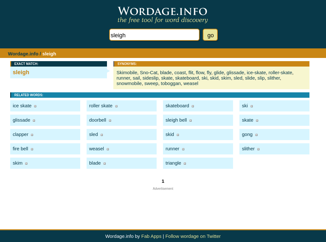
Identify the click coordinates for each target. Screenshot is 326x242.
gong (247, 134)
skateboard (187, 78)
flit (190, 72)
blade (166, 72)
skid (214, 78)
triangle (173, 163)
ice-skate (256, 72)
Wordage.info (23, 53)
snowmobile (129, 83)
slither (273, 78)
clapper (20, 134)
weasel (190, 83)
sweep (151, 83)
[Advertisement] (163, 204)
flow (200, 72)
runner (123, 78)
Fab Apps (151, 236)
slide (250, 78)
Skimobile (127, 72)
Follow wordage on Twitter (193, 236)
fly (209, 72)
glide (219, 72)
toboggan (171, 83)
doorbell (97, 120)
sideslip (151, 78)
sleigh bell (176, 120)
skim (226, 78)
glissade (235, 72)
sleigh (21, 72)
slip (261, 78)
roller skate (100, 105)
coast (180, 72)
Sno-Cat (148, 72)
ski (204, 78)
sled (238, 78)
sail (136, 78)
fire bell (20, 148)
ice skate (22, 105)
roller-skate (280, 72)
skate (167, 78)
